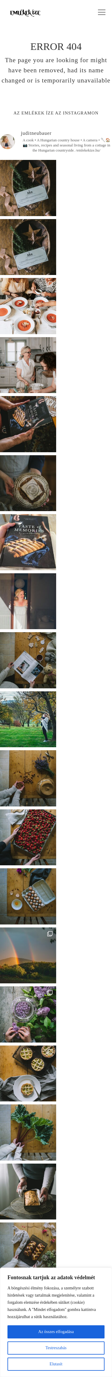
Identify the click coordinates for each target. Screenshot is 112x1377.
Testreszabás (56, 1348)
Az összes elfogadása (56, 1331)
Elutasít (56, 1364)
